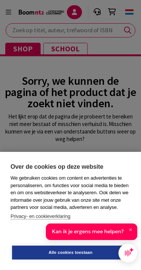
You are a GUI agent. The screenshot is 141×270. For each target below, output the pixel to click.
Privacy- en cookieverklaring (40, 216)
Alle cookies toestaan (70, 252)
